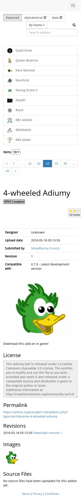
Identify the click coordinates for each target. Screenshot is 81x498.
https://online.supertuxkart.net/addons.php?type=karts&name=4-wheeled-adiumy (35, 414)
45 (7, 171)
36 (65, 163)
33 (38, 163)
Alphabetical (35, 18)
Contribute (52, 494)
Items (11, 152)
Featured (12, 18)
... (21, 163)
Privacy (37, 494)
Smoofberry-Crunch (45, 248)
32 (30, 163)
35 (56, 163)
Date (57, 18)
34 (47, 163)
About (26, 494)
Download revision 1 (47, 433)
